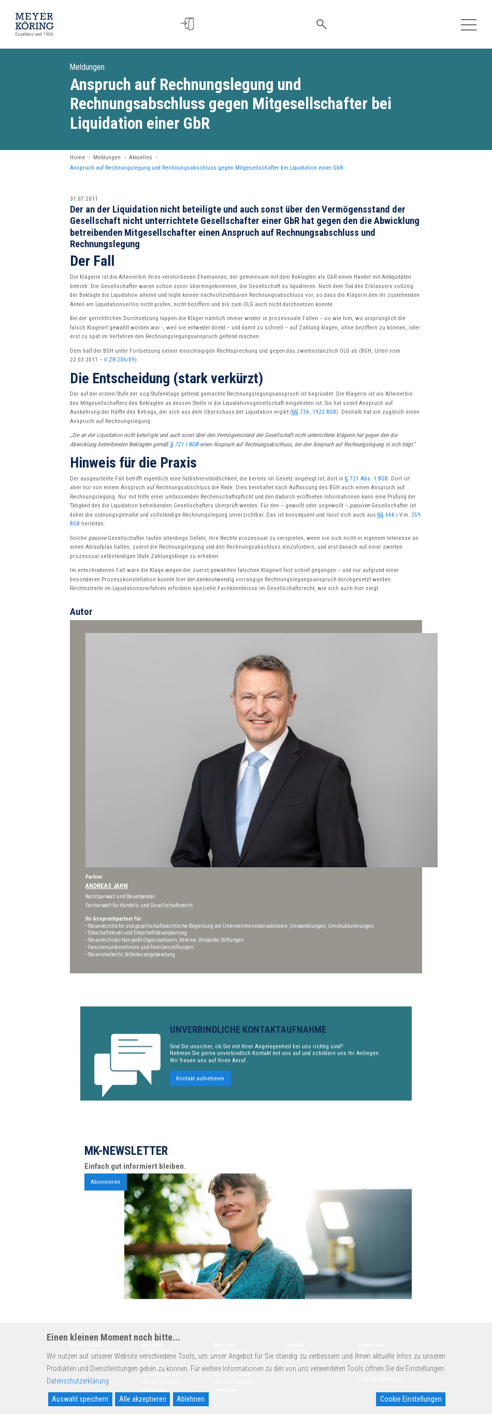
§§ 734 (300, 412)
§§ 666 (386, 515)
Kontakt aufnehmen (200, 1108)
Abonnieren (105, 1212)
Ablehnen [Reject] (191, 1399)
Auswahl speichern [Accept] (80, 1399)
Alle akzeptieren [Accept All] (142, 1399)
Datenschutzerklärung (78, 1381)
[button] (193, 24)
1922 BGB (324, 412)
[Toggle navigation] (468, 24)
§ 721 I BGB (184, 444)
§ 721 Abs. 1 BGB (366, 478)
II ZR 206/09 (119, 359)
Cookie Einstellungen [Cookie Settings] (411, 1399)
